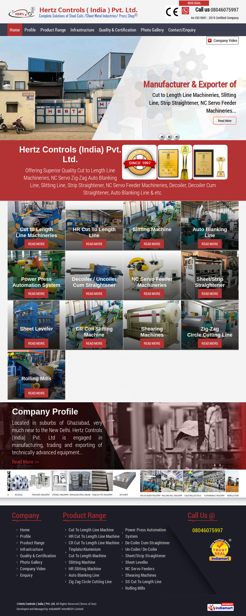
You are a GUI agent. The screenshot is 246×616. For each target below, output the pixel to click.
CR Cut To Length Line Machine (94, 542)
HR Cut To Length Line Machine (94, 536)
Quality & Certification (117, 30)
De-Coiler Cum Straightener (147, 542)
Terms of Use (87, 604)
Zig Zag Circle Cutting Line (90, 581)
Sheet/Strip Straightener (145, 555)
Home (15, 30)
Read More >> (25, 461)
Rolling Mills (135, 588)
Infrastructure (82, 30)
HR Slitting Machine (85, 568)
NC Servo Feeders (139, 568)
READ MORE (36, 243)
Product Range (53, 30)
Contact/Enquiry (182, 30)
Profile (30, 30)
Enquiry (26, 575)
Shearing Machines (140, 575)
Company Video (225, 40)
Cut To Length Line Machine (91, 529)
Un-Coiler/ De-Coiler (141, 549)
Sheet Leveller (136, 562)
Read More (224, 120)
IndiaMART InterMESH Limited (66, 609)
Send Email (194, 3)
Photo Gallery (152, 30)
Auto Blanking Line (84, 575)
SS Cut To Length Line (143, 581)
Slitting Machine (82, 562)
